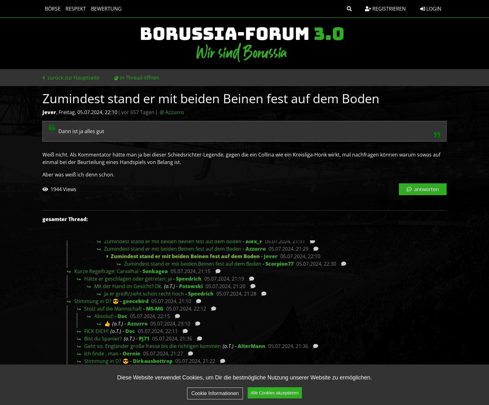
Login (430, 8)
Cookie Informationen (215, 393)
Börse (53, 8)
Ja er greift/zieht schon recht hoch (144, 293)
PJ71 (144, 338)
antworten (423, 189)
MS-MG (154, 308)
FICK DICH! (96, 331)
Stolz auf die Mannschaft (113, 308)
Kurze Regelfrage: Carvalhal (106, 271)
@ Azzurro (172, 112)
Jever (271, 256)
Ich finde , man (101, 353)
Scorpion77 (279, 263)
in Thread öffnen (139, 77)
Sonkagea (155, 271)
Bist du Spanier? (103, 338)
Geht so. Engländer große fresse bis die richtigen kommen (152, 346)
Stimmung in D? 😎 (96, 301)
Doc (122, 316)
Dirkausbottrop (152, 361)
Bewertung (106, 8)
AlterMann (251, 346)
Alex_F (253, 241)
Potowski (191, 286)
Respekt (75, 8)
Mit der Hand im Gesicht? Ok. (128, 286)
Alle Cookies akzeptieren (275, 393)
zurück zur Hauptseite (70, 77)
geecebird (135, 301)
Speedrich (188, 278)
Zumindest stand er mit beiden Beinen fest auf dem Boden (173, 241)
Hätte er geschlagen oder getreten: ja (128, 278)
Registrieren (385, 8)
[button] (349, 9)
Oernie (131, 353)
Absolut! (104, 316)
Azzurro (255, 248)
